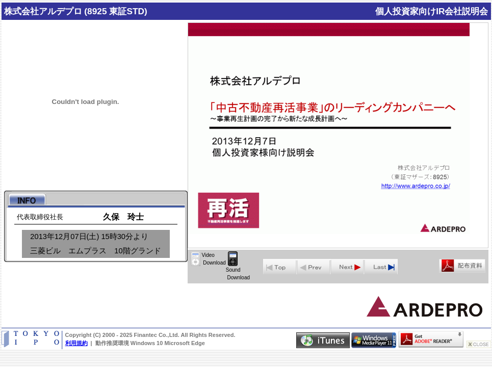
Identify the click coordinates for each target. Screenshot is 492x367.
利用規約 (76, 343)
